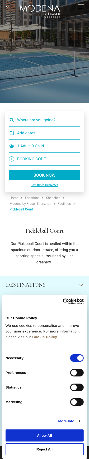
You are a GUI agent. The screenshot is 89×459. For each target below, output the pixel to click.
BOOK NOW (44, 175)
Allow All (44, 435)
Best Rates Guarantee (44, 185)
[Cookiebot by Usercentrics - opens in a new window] (63, 301)
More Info (66, 421)
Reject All (45, 449)
